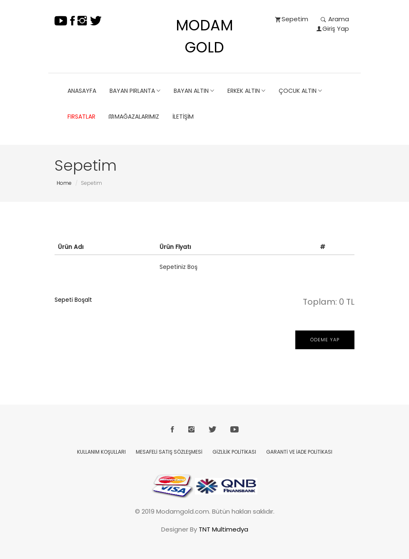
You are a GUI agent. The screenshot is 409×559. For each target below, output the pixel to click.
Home (64, 182)
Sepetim (291, 19)
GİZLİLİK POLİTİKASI (234, 451)
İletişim (183, 116)
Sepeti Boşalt (73, 300)
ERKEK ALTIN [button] (246, 91)
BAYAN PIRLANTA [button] (135, 91)
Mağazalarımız (134, 116)
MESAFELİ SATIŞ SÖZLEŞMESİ (169, 451)
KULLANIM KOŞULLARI (101, 451)
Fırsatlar (81, 116)
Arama (335, 19)
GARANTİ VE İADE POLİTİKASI (299, 451)
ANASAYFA (81, 91)
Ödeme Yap (324, 339)
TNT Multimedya (223, 529)
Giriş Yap (333, 28)
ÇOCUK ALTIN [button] (300, 91)
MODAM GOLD (204, 36)
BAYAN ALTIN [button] (194, 91)
